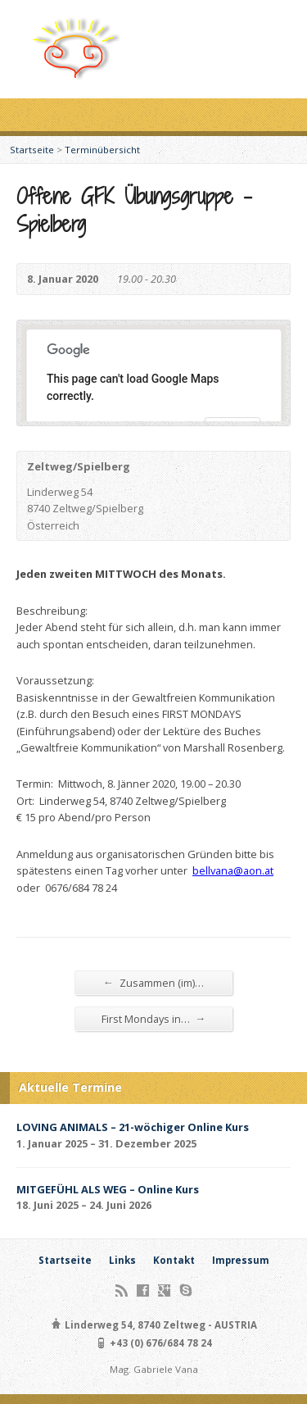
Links (122, 1260)
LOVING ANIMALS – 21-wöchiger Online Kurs (132, 1127)
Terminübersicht (102, 149)
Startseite (32, 149)
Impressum (240, 1260)
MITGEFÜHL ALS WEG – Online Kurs (107, 1189)
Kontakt (174, 1260)
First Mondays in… (154, 1018)
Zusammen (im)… (153, 982)
